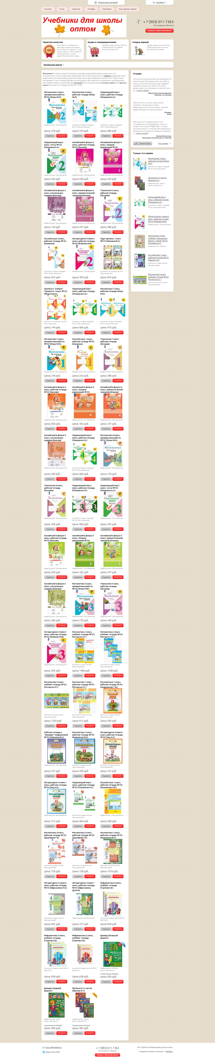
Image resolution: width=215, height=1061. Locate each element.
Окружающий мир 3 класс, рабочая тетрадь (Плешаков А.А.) (83, 488)
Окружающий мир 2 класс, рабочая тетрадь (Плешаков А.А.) (158, 199)
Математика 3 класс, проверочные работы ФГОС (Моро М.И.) (82, 586)
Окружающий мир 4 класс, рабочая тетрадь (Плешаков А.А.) (83, 437)
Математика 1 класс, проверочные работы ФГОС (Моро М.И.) (54, 341)
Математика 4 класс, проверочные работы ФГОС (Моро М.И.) (110, 437)
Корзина (160, 2)
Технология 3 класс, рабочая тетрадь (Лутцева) (109, 586)
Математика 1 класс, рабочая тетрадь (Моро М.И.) (111, 291)
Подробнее (50, 136)
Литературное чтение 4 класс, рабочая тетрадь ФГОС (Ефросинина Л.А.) (55, 885)
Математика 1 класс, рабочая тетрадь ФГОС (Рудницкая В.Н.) (111, 835)
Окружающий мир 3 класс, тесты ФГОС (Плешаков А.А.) (109, 488)
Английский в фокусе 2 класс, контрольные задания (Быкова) (55, 192)
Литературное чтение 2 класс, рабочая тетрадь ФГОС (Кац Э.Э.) (111, 734)
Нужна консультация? (108, 2)
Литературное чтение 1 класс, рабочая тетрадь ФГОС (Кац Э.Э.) (55, 785)
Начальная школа (53, 65)
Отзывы (91, 9)
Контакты (107, 9)
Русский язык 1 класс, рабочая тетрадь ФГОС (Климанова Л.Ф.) (111, 785)
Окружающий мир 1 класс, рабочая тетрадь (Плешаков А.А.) (83, 291)
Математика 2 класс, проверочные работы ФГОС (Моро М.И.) (54, 94)
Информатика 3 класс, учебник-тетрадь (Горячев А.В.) (54, 938)
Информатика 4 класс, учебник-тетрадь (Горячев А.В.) (110, 885)
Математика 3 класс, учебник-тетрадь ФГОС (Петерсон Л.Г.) (158, 276)
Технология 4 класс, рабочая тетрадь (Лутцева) (53, 488)
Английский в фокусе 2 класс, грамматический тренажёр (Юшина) (83, 192)
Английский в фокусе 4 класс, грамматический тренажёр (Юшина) (111, 389)
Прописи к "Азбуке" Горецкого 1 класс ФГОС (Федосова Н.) (55, 291)
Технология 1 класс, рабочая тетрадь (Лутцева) (109, 341)
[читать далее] (142, 90)
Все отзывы (163, 143)
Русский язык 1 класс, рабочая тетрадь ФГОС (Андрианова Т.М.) (111, 684)
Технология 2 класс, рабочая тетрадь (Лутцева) (109, 192)
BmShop (169, 1051)
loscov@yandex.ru (54, 1047)
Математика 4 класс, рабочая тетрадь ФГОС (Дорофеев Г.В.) (55, 835)
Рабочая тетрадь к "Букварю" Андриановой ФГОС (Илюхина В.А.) (56, 734)
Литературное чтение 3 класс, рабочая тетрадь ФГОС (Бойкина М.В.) (55, 634)
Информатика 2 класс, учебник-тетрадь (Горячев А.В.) (82, 938)
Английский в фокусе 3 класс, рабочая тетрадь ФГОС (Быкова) (55, 538)
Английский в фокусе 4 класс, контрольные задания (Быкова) (55, 437)
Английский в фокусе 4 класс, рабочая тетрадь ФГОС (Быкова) (55, 389)
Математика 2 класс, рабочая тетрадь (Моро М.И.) (158, 161)
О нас (62, 9)
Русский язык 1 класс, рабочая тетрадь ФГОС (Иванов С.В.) (158, 257)
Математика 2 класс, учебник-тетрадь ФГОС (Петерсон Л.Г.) (111, 634)
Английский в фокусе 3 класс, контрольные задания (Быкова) (55, 586)
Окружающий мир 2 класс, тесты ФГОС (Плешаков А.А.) (53, 144)
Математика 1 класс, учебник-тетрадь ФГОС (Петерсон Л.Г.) (83, 634)
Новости (76, 9)
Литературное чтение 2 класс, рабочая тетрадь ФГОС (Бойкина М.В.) (158, 218)
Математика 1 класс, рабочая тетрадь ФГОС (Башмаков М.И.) (83, 734)
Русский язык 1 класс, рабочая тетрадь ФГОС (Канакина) (83, 341)
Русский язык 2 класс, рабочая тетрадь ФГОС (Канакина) (55, 241)
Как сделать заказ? (127, 9)
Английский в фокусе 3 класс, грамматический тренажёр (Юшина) (111, 538)
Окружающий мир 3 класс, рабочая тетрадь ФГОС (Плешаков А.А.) (83, 785)
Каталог (48, 9)
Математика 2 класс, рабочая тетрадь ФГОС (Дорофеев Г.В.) (83, 835)
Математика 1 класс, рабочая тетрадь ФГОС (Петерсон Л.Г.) (83, 684)
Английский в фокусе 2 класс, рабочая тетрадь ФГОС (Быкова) (83, 144)
